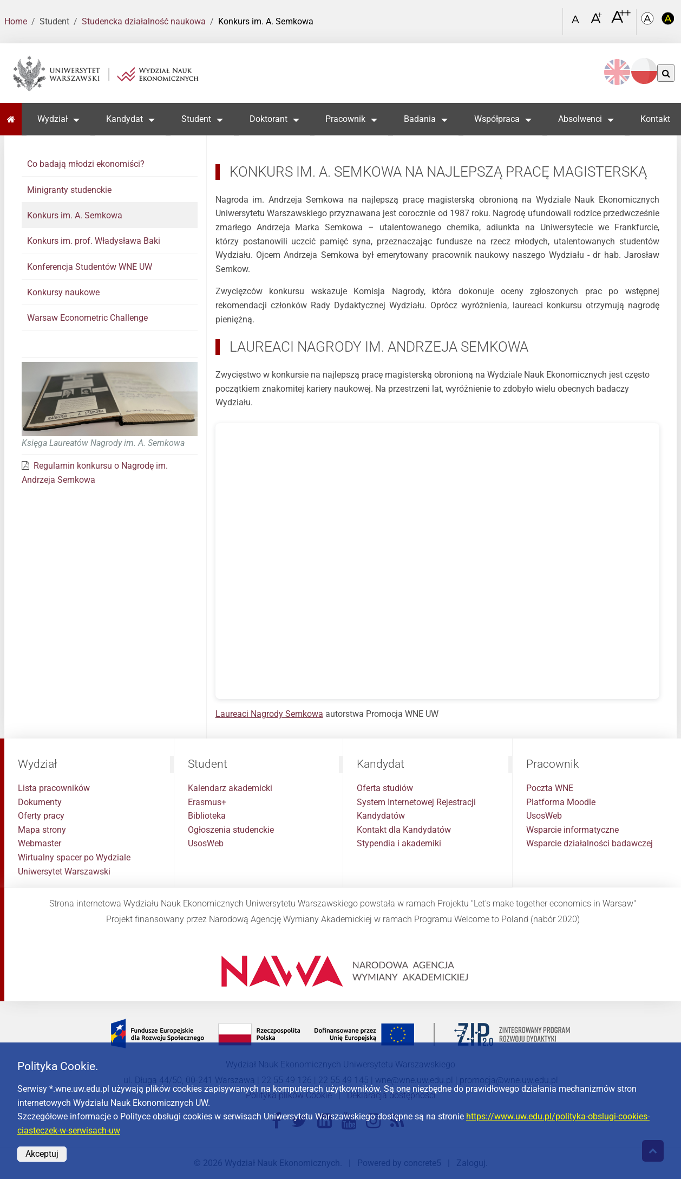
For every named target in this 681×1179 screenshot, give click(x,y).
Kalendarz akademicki (230, 788)
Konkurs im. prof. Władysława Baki (93, 241)
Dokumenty (40, 802)
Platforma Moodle (560, 802)
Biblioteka (207, 816)
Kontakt (655, 119)
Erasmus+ (207, 802)
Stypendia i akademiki (399, 843)
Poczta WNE (549, 788)
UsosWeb (206, 843)
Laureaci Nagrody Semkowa (269, 714)
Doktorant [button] (268, 119)
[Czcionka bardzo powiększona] (621, 21)
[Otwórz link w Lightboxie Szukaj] (551, 18)
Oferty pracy (41, 816)
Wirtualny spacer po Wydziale (74, 857)
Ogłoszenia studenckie (231, 830)
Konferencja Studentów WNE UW (89, 267)
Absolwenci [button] (580, 119)
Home (15, 21)
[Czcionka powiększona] (597, 21)
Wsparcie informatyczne (572, 830)
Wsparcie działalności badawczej (589, 843)
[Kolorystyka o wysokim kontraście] (668, 22)
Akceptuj (41, 1154)
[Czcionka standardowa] (577, 22)
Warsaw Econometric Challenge (87, 318)
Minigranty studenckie (69, 190)
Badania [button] (420, 119)
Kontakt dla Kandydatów (404, 830)
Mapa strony (42, 830)
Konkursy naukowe (63, 292)
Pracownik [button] (345, 119)
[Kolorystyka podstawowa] (648, 22)
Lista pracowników (54, 788)
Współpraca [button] (497, 119)
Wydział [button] (52, 119)
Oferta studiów (385, 788)
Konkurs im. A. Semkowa (74, 215)
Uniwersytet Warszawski (64, 871)
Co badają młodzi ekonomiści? (86, 164)
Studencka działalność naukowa (144, 21)
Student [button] (196, 119)
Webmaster (39, 843)
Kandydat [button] (124, 119)
